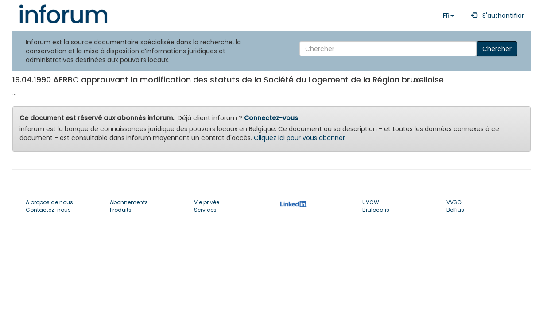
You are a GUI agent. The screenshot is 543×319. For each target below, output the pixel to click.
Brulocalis (375, 210)
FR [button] (448, 15)
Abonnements (129, 202)
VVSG (454, 202)
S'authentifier (495, 15)
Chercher (497, 48)
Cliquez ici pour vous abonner (299, 137)
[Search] (388, 48)
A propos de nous (49, 202)
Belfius (455, 210)
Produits (121, 210)
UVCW (370, 202)
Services (205, 210)
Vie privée (206, 202)
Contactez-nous (48, 210)
